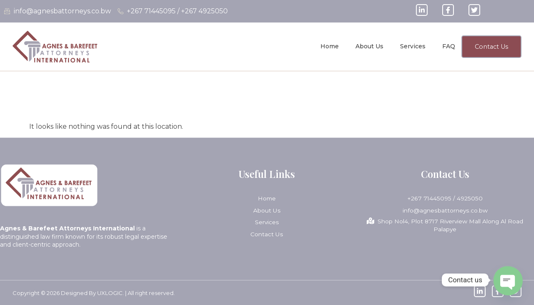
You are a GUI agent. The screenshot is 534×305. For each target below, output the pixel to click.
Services (410, 46)
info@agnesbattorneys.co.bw (445, 210)
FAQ (446, 46)
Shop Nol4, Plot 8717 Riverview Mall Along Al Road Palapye (445, 225)
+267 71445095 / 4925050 (445, 198)
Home (327, 46)
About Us (367, 46)
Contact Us (267, 234)
